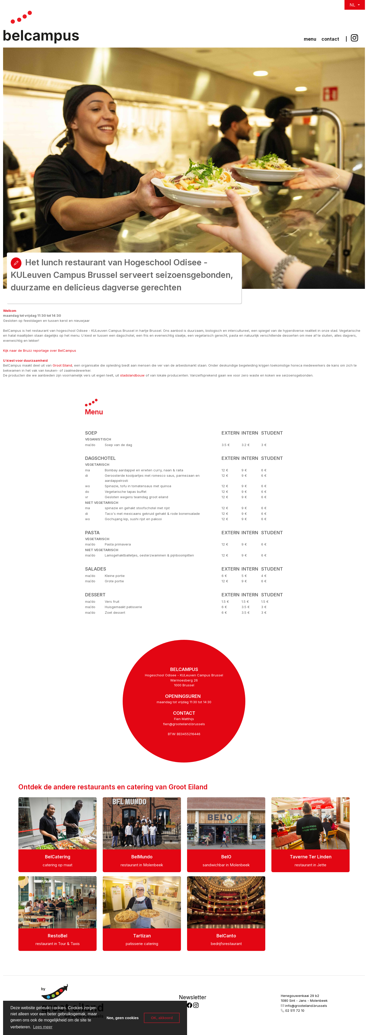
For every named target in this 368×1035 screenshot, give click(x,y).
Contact (330, 39)
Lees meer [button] (42, 1027)
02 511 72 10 (294, 1010)
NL (353, 4)
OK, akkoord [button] (162, 1018)
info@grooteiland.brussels (306, 1006)
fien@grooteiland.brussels (184, 724)
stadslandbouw (132, 375)
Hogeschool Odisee (161, 675)
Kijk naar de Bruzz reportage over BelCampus (39, 350)
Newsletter (192, 997)
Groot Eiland (62, 365)
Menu (310, 39)
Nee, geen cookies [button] (123, 1018)
